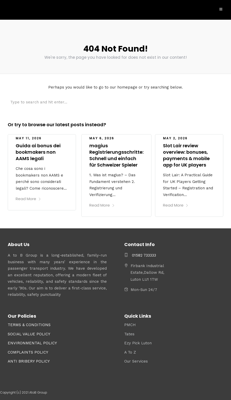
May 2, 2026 (175, 137)
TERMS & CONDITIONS (29, 323)
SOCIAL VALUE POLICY (29, 333)
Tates (129, 333)
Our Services (136, 360)
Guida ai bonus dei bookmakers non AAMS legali (38, 151)
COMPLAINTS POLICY (28, 351)
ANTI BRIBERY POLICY (29, 360)
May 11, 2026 (29, 137)
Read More (28, 197)
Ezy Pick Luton (138, 342)
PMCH (130, 323)
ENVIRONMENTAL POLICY (32, 342)
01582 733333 (143, 254)
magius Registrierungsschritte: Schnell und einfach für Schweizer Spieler (116, 154)
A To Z (130, 351)
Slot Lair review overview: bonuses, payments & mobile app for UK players (186, 154)
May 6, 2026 (101, 137)
